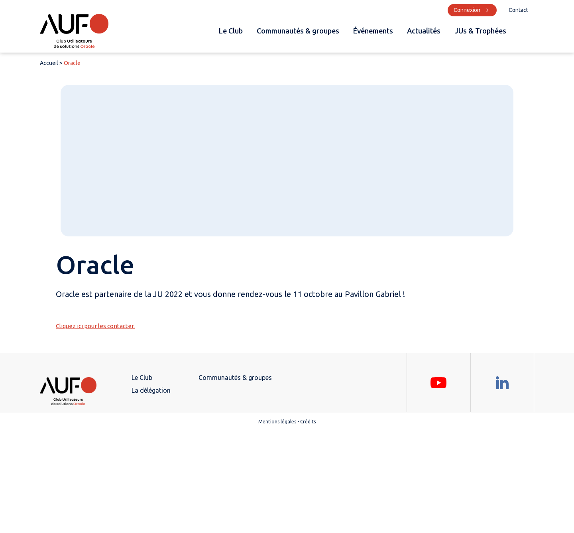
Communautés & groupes (298, 31)
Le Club (231, 31)
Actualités (423, 31)
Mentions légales (277, 421)
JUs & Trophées (480, 31)
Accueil (49, 63)
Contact (518, 10)
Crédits (308, 421)
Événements (373, 31)
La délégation (151, 390)
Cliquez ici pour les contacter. (95, 326)
